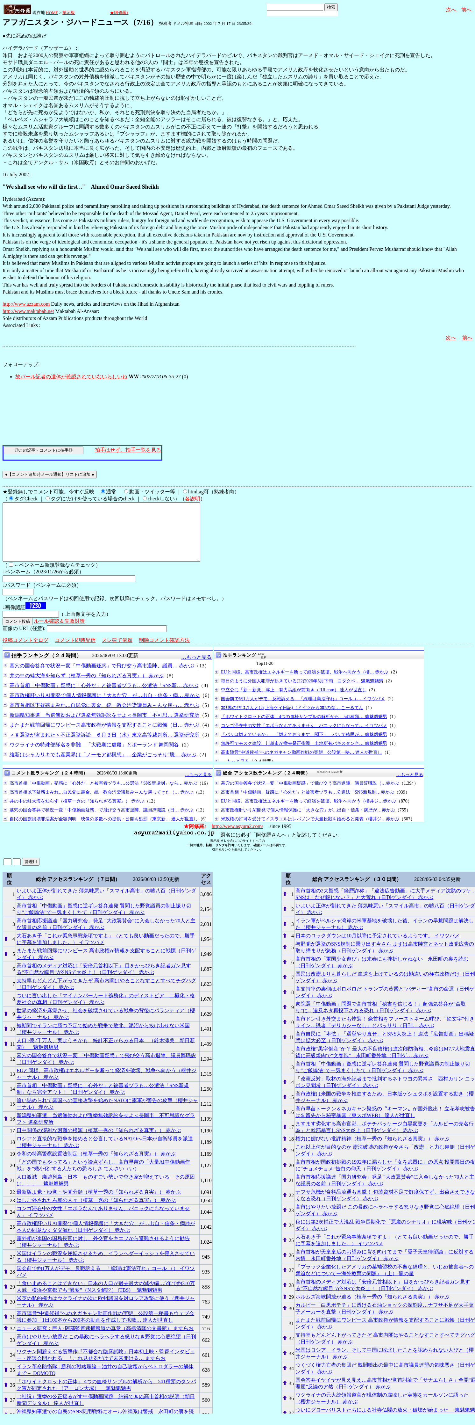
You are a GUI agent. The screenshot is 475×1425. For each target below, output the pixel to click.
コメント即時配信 (75, 651)
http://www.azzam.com (26, 304)
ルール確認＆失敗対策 (59, 632)
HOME (52, 12)
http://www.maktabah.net (28, 311)
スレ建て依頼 (117, 651)
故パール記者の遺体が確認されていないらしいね (71, 376)
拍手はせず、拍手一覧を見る (128, 450)
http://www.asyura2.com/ (237, 837)
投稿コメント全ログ (25, 651)
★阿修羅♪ (119, 12)
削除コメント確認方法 (164, 651)
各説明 (192, 498)
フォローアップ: (21, 364)
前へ (466, 9)
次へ (451, 9)
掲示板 (68, 12)
